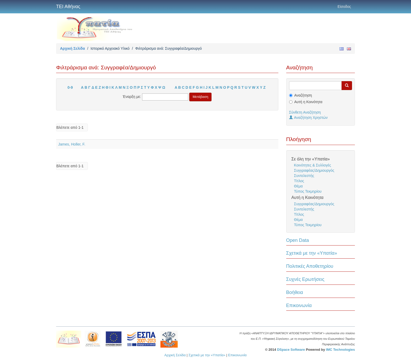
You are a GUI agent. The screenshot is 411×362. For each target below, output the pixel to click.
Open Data (297, 240)
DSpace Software (291, 350)
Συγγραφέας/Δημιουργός (314, 170)
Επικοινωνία (299, 305)
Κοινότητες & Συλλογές (312, 165)
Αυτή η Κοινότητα (308, 102)
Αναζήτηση (303, 95)
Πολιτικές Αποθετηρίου (309, 266)
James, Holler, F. (71, 144)
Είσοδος (344, 6)
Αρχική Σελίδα (72, 48)
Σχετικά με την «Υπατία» (311, 253)
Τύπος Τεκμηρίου (308, 191)
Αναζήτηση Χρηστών (308, 117)
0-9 (70, 87)
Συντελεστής (304, 176)
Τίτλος (299, 181)
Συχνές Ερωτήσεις (305, 279)
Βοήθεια (294, 292)
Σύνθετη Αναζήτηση (305, 112)
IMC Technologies (340, 350)
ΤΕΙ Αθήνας (68, 6)
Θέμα (298, 186)
